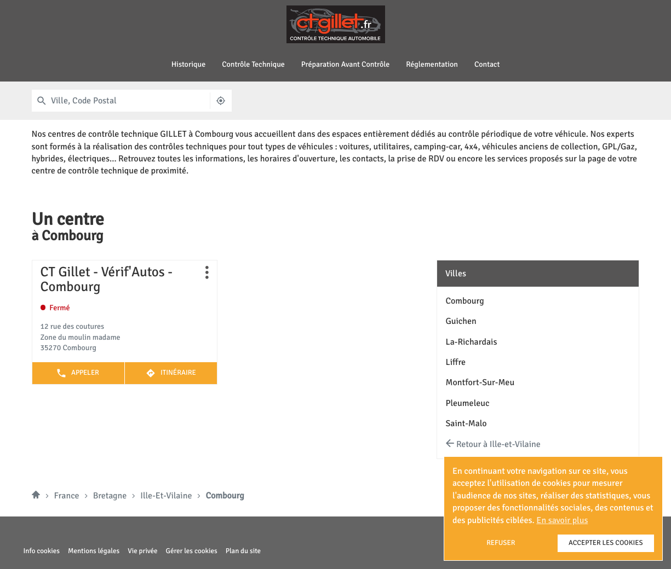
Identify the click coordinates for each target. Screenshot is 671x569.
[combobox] (130, 101)
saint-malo (465, 423)
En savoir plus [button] (562, 520)
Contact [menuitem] (487, 64)
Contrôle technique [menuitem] (253, 64)
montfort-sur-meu (479, 382)
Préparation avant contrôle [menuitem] (345, 64)
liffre (455, 362)
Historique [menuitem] (188, 64)
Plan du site (243, 551)
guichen (460, 321)
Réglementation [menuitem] (432, 64)
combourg (464, 300)
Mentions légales (93, 551)
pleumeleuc (467, 403)
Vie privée (142, 551)
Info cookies (42, 551)
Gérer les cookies (191, 551)
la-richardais (471, 341)
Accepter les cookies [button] (606, 542)
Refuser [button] (500, 542)
